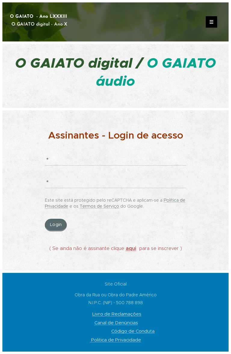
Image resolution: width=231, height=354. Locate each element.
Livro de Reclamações (116, 314)
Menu (209, 22)
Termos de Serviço (99, 206)
